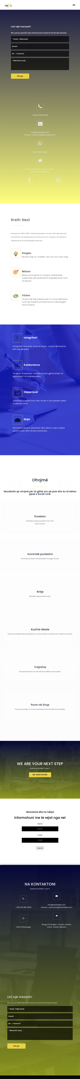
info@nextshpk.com (40, 132)
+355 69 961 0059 (40, 115)
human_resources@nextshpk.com (40, 135)
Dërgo (20, 76)
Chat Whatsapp (40, 152)
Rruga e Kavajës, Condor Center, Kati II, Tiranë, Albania (40, 170)
